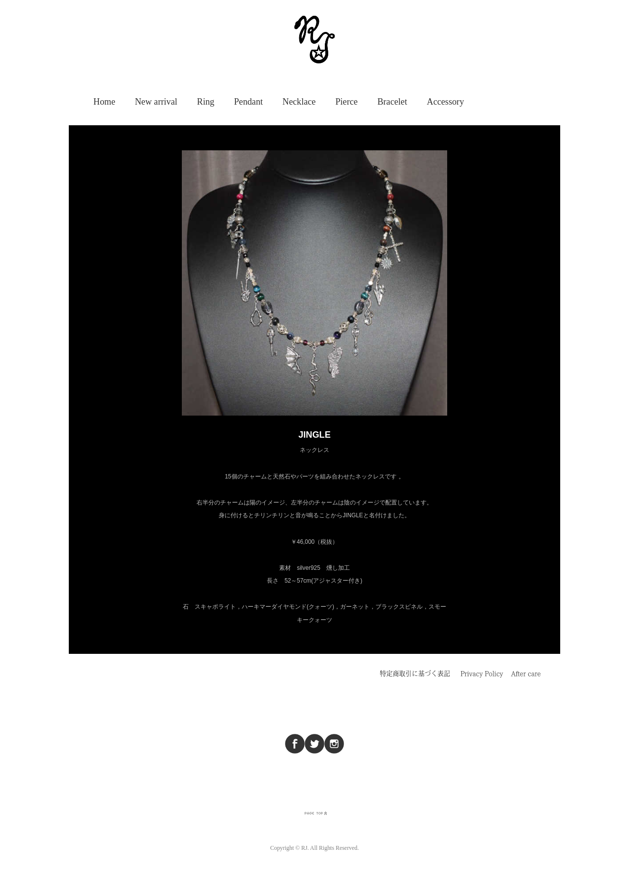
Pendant (248, 102)
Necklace (299, 102)
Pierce (346, 102)
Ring (205, 102)
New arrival (156, 102)
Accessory (445, 102)
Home (104, 102)
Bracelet (392, 102)
